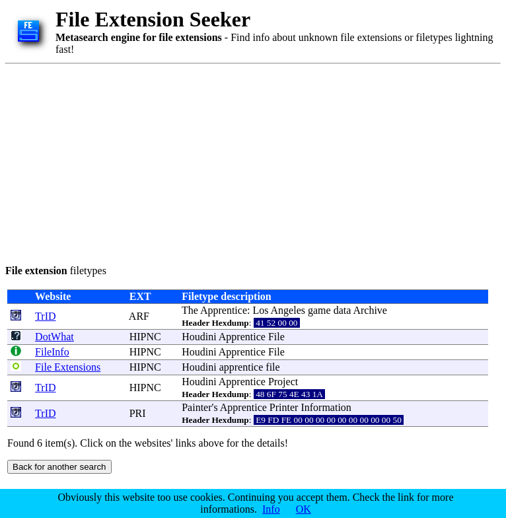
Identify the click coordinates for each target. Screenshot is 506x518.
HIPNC (145, 336)
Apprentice (223, 310)
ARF (139, 316)
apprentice (241, 367)
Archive (370, 310)
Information (326, 407)
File (276, 336)
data (342, 310)
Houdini (199, 336)
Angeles (288, 310)
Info (271, 509)
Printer (284, 407)
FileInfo (52, 351)
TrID (45, 316)
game (319, 310)
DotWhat (54, 336)
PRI (137, 413)
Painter (196, 407)
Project (283, 381)
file (272, 367)
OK (303, 509)
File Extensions (67, 367)
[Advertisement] (209, 161)
